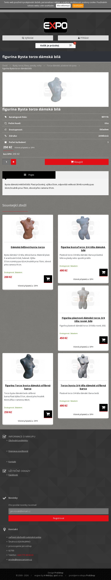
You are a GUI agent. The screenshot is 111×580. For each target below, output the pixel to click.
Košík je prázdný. (50, 45)
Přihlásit (83, 37)
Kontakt (12, 461)
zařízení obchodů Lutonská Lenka (24, 537)
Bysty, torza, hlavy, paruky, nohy (27, 65)
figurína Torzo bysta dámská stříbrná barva (27, 387)
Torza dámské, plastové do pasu (62, 65)
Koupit (77, 162)
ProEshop (59, 572)
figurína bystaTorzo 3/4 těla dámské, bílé (83, 248)
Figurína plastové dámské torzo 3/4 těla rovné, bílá (83, 319)
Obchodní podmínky (18, 440)
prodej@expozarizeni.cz (20, 559)
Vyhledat (27, 37)
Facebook (13, 474)
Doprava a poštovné (18, 451)
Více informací (63, 5)
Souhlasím (78, 5)
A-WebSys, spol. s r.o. (53, 575)
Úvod (4, 65)
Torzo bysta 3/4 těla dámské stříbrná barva (83, 387)
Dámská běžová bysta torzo (28, 247)
